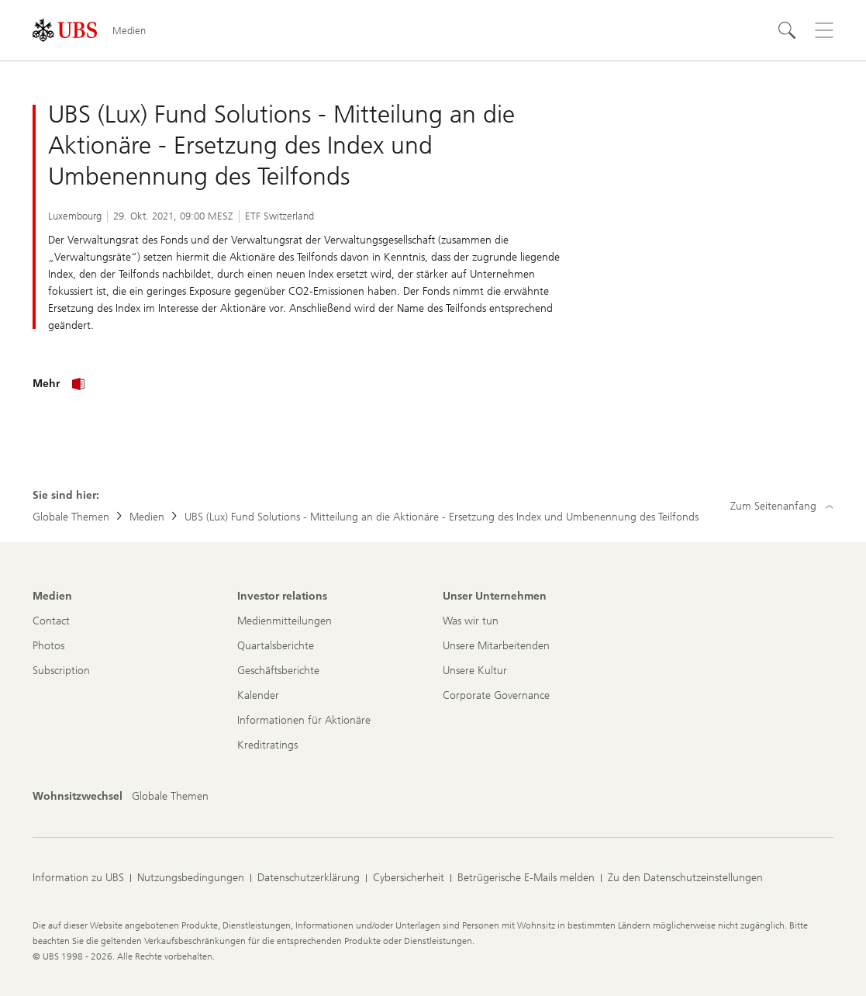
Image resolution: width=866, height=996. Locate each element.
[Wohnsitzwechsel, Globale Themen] (170, 796)
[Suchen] (787, 30)
